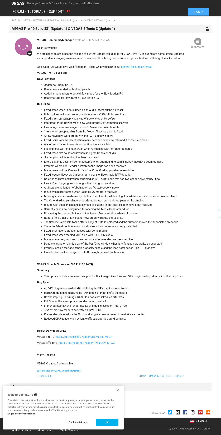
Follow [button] (142, 376)
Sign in (198, 11)
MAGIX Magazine (69, 430)
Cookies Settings (78, 422)
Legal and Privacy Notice (21, 413)
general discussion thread (136, 66)
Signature (45, 376)
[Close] (118, 389)
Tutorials (36, 11)
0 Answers (197, 47)
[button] (179, 376)
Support (60, 11)
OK (107, 422)
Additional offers (21, 430)
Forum (18, 11)
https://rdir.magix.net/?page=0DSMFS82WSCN (84, 336)
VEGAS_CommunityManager (56, 40)
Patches (38, 20)
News (26, 20)
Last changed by (59, 371)
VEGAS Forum (45, 430)
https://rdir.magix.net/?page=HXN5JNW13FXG (87, 342)
